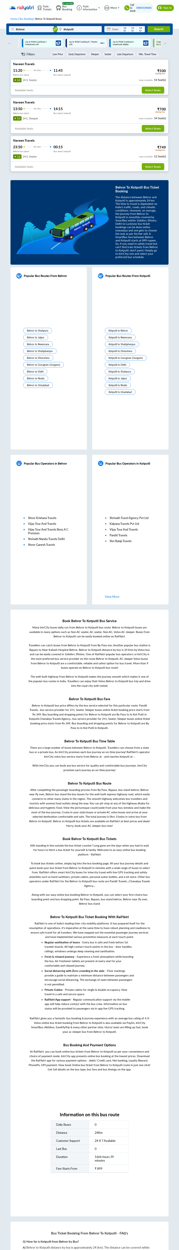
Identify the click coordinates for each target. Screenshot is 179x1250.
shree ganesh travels (41, 544)
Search (158, 29)
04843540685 (144, 7)
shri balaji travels (120, 541)
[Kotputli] (79, 29)
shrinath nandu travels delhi (46, 539)
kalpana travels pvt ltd (124, 523)
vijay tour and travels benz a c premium (48, 531)
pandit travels (118, 535)
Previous (9, 43)
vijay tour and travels (42, 523)
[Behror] (31, 29)
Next (164, 43)
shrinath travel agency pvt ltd (129, 518)
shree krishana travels (42, 518)
